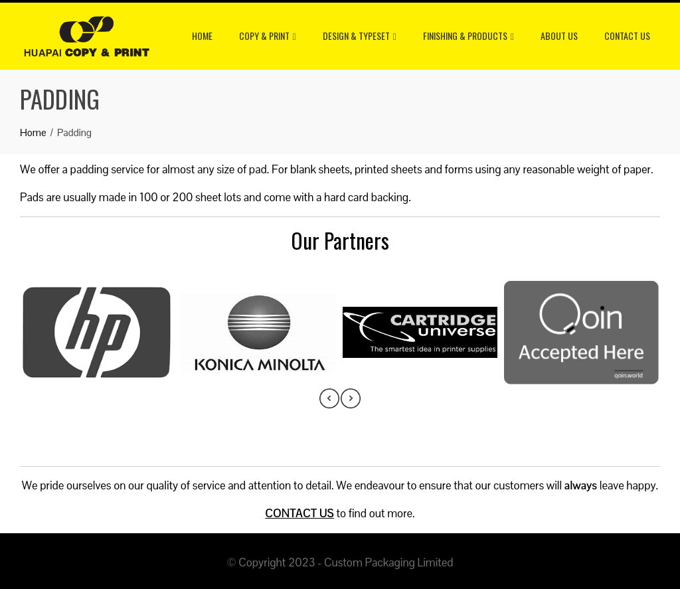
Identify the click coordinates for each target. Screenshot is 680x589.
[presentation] (329, 398)
